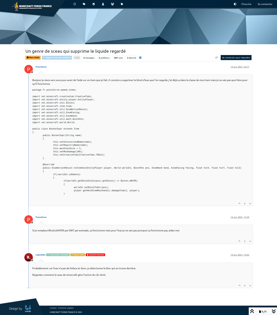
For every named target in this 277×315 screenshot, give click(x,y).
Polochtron (41, 66)
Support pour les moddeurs (57, 57)
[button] (235, 4)
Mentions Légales (65, 307)
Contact (53, 307)
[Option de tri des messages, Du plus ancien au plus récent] (217, 57)
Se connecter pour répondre (236, 57)
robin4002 (41, 254)
